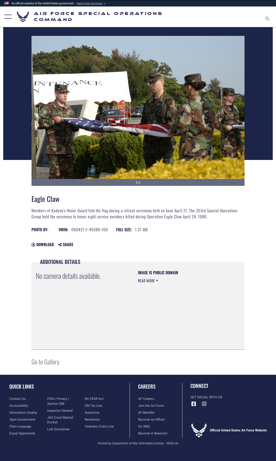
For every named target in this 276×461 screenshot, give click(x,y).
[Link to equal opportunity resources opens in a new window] (22, 433)
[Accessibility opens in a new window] (18, 406)
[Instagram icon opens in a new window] (204, 404)
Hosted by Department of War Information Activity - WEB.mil (138, 443)
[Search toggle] (268, 16)
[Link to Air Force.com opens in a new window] (151, 406)
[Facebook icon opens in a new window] (193, 404)
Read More (147, 280)
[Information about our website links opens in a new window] (58, 429)
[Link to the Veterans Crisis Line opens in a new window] (99, 426)
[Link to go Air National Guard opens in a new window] (144, 426)
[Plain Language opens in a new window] (20, 426)
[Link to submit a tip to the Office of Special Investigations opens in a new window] (93, 406)
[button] (92, 3)
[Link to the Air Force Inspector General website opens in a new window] (59, 410)
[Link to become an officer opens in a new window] (151, 419)
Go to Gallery (45, 361)
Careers (146, 386)
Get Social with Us (206, 397)
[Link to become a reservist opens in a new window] (152, 433)
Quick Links (21, 386)
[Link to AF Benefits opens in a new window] (146, 413)
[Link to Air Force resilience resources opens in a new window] (92, 419)
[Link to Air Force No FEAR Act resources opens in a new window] (94, 399)
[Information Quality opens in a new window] (23, 413)
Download (42, 244)
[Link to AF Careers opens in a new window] (146, 399)
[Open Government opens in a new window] (22, 419)
